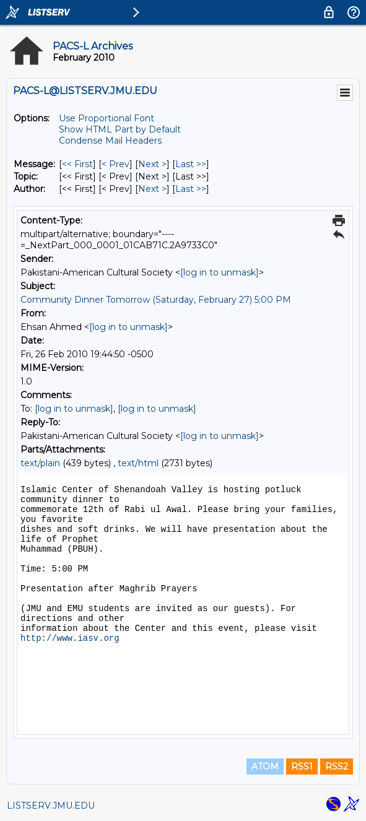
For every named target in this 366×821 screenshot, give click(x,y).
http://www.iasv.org (70, 638)
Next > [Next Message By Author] (152, 188)
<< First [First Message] (77, 164)
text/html (138, 463)
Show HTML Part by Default (120, 129)
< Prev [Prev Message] (115, 164)
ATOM (265, 766)
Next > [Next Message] (152, 164)
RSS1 (302, 766)
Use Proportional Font (106, 118)
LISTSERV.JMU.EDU (51, 805)
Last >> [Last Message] (190, 164)
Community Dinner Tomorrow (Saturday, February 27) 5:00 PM (155, 299)
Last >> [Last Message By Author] (190, 188)
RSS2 (336, 766)
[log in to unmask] (219, 272)
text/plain (40, 463)
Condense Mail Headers (110, 140)
